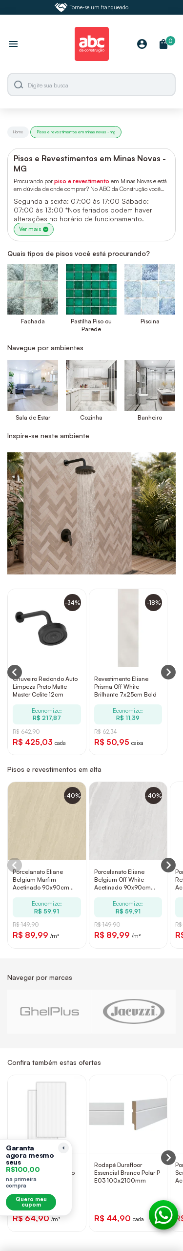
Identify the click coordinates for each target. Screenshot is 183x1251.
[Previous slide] (14, 865)
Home (18, 131)
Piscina (150, 321)
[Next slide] (168, 865)
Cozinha (91, 417)
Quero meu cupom (31, 1202)
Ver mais (33, 229)
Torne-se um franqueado (92, 7)
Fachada (33, 321)
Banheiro (150, 417)
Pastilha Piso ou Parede (91, 325)
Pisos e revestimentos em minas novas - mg (76, 131)
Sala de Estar (33, 417)
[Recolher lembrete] (63, 1148)
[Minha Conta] (142, 44)
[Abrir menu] (13, 45)
